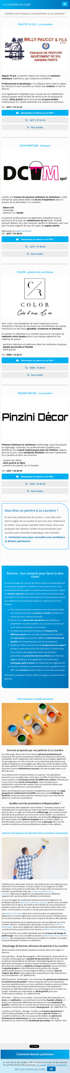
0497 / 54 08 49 (35, 483)
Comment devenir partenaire (35, 1054)
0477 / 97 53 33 (35, 120)
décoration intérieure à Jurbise (33, 902)
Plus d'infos (36, 127)
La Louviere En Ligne (16, 4)
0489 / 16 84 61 (35, 367)
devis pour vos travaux (55, 929)
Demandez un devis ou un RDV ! (35, 112)
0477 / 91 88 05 (35, 246)
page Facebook (22, 230)
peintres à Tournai (13, 913)
